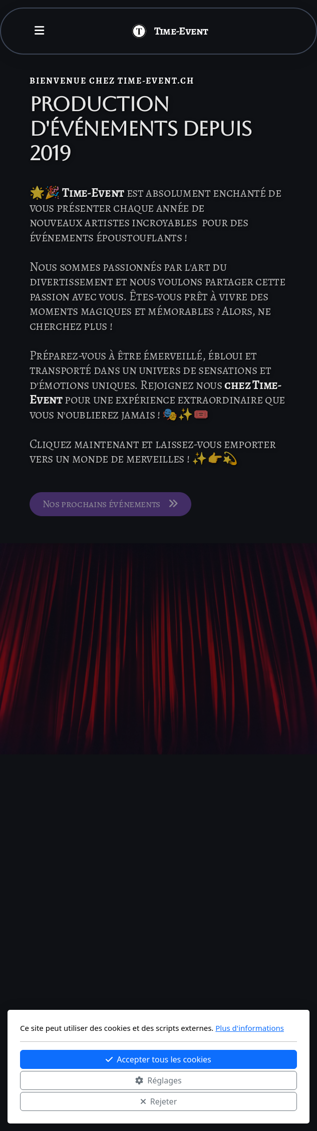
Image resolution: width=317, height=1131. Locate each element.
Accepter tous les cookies (158, 1059)
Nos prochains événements (110, 505)
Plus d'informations (249, 1028)
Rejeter (158, 1101)
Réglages (158, 1080)
